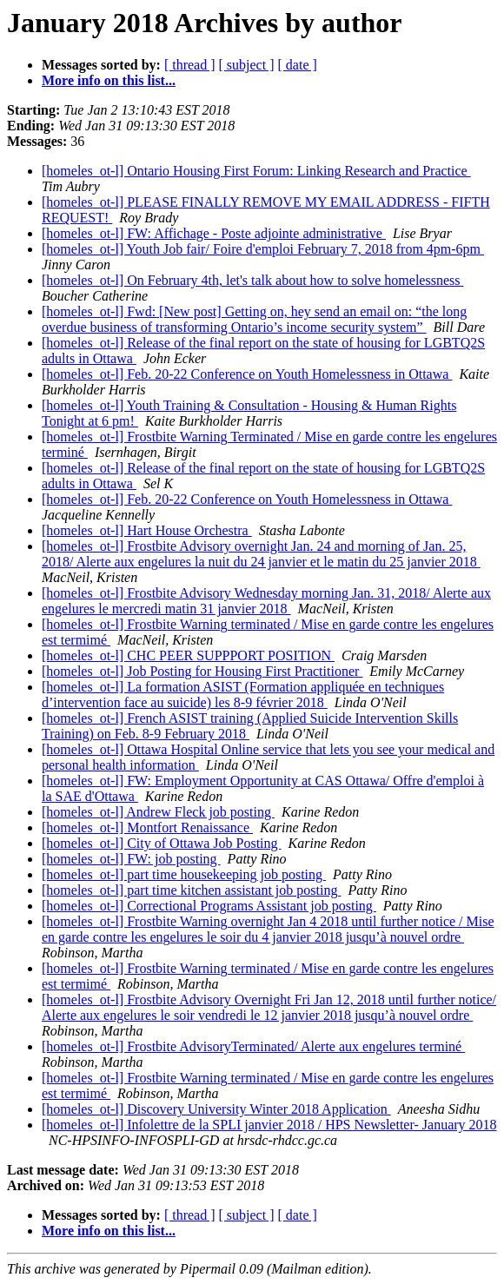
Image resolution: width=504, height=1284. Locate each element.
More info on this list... (109, 80)
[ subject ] (247, 64)
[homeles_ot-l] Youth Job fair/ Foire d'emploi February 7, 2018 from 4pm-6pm (263, 249)
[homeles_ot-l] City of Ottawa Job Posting (162, 843)
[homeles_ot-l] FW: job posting (131, 858)
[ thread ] (190, 64)
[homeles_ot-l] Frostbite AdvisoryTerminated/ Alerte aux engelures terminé (253, 1046)
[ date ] (297, 64)
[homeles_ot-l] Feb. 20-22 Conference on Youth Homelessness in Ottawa (247, 374)
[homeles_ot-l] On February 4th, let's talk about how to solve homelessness (252, 280)
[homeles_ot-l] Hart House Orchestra (147, 530)
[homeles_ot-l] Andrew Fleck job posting (158, 811)
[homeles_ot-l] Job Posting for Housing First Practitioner (202, 671)
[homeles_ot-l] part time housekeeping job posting (184, 874)
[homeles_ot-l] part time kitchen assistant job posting (191, 890)
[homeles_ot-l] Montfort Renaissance (147, 827)
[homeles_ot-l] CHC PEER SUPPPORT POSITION (188, 655)
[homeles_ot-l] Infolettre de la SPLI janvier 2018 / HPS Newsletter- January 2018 (269, 1124)
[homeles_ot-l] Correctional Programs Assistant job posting (209, 905)
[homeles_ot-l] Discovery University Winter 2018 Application (216, 1109)
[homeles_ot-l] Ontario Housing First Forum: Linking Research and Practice (256, 170)
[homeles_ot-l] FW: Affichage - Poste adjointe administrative (214, 233)
